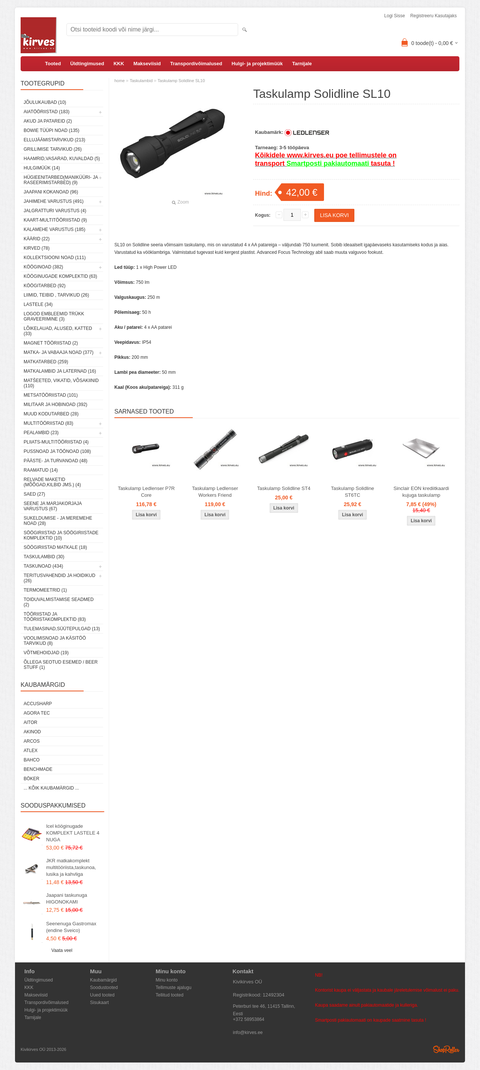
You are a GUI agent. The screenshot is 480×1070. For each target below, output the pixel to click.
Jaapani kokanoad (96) (51, 192)
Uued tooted (102, 995)
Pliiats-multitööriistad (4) (56, 442)
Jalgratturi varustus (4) (55, 210)
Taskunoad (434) (43, 566)
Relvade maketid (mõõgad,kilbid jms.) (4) (52, 482)
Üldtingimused (87, 63)
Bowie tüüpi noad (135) (51, 130)
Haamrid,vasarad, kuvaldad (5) (62, 158)
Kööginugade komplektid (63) (60, 276)
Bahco (32, 760)
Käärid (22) (37, 238)
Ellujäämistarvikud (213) (54, 139)
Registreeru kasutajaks (433, 15)
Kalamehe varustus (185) (55, 229)
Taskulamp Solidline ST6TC (352, 492)
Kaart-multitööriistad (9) (55, 220)
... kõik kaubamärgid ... (51, 788)
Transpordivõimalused (196, 63)
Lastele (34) (38, 304)
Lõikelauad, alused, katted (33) (58, 331)
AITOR (30, 722)
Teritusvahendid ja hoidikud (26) (59, 578)
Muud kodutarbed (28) (51, 414)
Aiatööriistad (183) (46, 111)
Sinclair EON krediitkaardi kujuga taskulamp (421, 492)
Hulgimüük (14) (42, 168)
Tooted (53, 63)
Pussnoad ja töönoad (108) (57, 451)
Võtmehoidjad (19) (46, 652)
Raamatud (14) (41, 470)
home (119, 80)
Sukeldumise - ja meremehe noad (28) (58, 521)
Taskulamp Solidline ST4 (283, 488)
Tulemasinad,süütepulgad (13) (62, 628)
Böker (31, 778)
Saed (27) (34, 494)
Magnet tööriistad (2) (51, 343)
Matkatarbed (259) (46, 361)
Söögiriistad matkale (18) (55, 547)
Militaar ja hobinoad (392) (55, 404)
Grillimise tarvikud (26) (53, 149)
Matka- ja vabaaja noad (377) (58, 352)
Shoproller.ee (446, 1049)
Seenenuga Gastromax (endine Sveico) (71, 927)
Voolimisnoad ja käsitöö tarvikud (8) (55, 640)
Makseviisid (147, 63)
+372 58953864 (248, 1019)
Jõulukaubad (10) (45, 102)
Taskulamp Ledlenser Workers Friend (215, 492)
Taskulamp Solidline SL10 (181, 80)
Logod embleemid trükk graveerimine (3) (54, 316)
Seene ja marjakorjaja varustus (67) (53, 506)
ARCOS (32, 741)
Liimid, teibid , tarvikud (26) (56, 295)
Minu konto (167, 980)
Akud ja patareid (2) (48, 121)
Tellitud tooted (169, 995)
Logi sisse (394, 15)
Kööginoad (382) (43, 267)
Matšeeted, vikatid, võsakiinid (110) (61, 383)
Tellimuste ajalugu (173, 987)
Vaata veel (61, 950)
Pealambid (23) (41, 432)
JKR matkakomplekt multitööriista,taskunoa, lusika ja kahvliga (71, 867)
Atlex (31, 750)
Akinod (32, 731)
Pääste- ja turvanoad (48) (55, 460)
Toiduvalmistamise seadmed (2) (59, 602)
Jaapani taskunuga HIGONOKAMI (66, 898)
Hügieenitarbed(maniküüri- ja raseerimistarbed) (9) (61, 180)
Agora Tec (37, 713)
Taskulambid (141, 80)
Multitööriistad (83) (48, 423)
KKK (119, 63)
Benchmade (38, 769)
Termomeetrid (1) (45, 590)
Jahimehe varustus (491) (54, 201)
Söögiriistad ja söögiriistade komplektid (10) (61, 535)
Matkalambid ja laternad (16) (60, 371)
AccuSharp (38, 703)
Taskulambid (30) (44, 556)
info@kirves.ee (248, 1032)
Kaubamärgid (103, 980)
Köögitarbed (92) (45, 285)
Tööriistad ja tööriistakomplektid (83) (55, 616)
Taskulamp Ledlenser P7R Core (146, 492)
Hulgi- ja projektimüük (257, 63)
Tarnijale (302, 63)
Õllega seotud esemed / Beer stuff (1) (61, 664)
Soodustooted (104, 987)
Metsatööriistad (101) (51, 395)
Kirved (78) (37, 248)
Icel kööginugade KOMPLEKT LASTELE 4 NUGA (72, 832)
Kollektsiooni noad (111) (55, 257)
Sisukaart (99, 1002)
